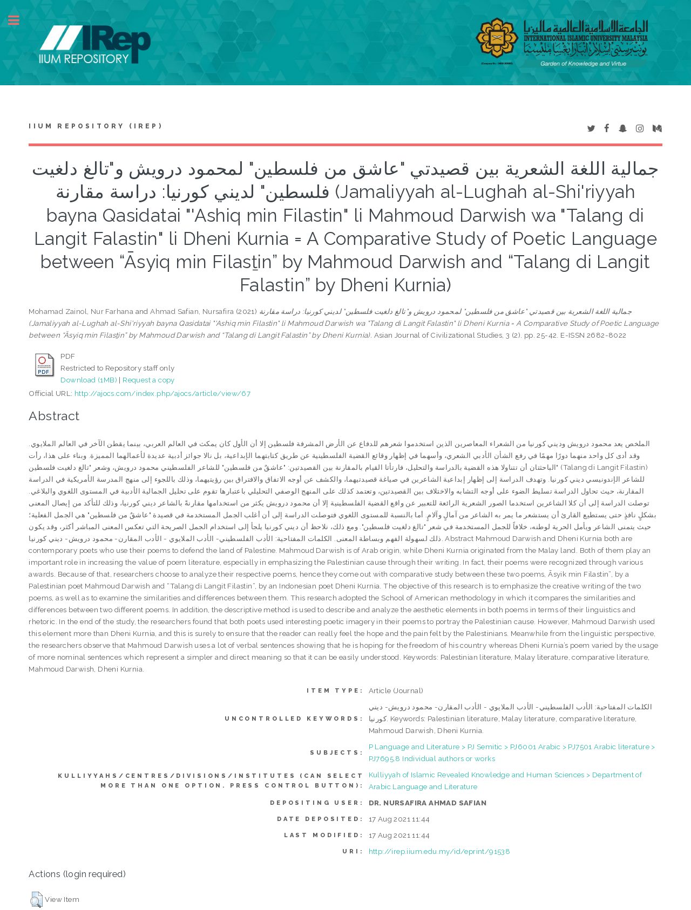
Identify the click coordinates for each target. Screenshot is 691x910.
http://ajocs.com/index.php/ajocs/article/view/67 (162, 393)
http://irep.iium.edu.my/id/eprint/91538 (440, 851)
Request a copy (149, 379)
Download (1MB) (88, 379)
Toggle (19, 20)
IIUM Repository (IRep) (95, 126)
